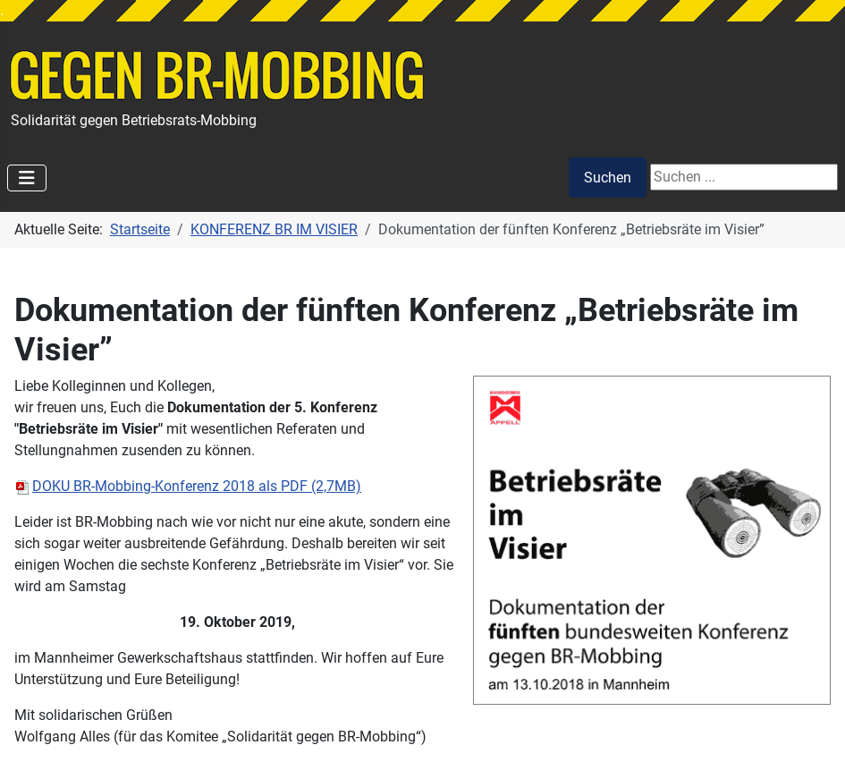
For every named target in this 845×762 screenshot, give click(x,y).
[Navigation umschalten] (26, 178)
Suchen (607, 177)
